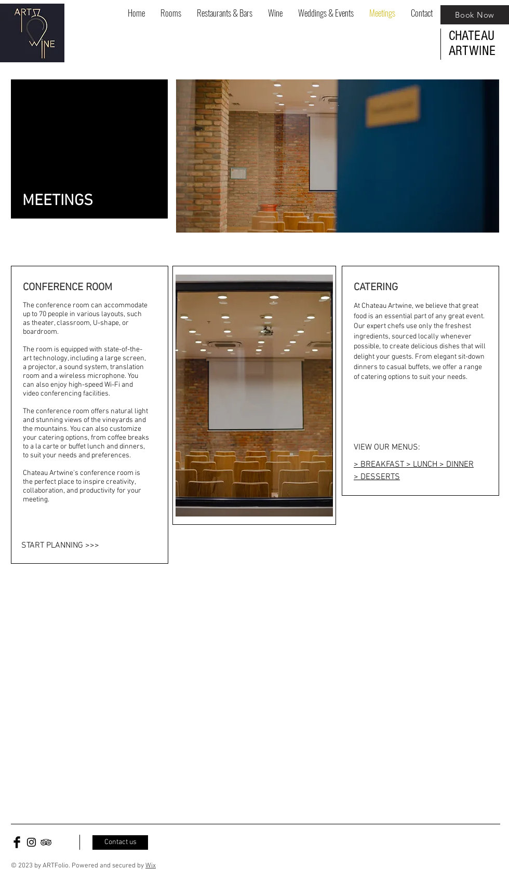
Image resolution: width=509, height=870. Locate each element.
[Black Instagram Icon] (31, 842)
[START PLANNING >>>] (80, 545)
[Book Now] (474, 14)
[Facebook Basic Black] (17, 842)
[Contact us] (120, 842)
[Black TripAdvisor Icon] (46, 842)
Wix (150, 866)
